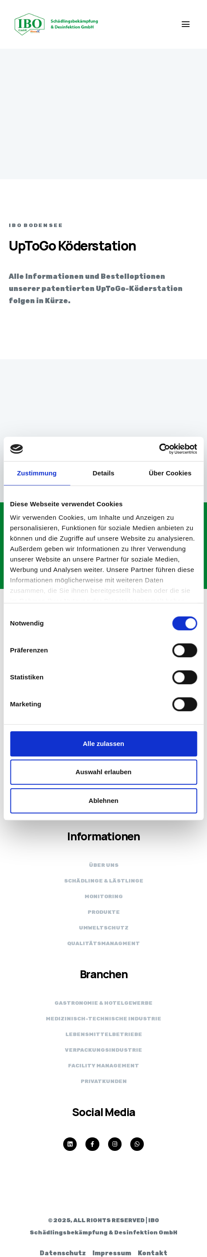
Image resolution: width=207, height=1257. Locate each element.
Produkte (104, 912)
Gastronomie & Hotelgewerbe (103, 1003)
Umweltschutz (104, 928)
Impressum (111, 1253)
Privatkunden (104, 1081)
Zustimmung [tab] (37, 473)
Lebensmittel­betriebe (103, 1034)
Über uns (104, 865)
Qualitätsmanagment (103, 943)
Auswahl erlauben (103, 772)
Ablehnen (103, 800)
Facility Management (103, 1066)
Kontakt (152, 1253)
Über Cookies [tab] (170, 473)
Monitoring (104, 896)
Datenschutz (63, 1253)
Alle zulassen (103, 743)
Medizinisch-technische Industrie (103, 1019)
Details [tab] (104, 473)
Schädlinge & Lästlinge (103, 881)
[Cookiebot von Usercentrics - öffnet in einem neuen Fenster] (159, 449)
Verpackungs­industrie (103, 1050)
